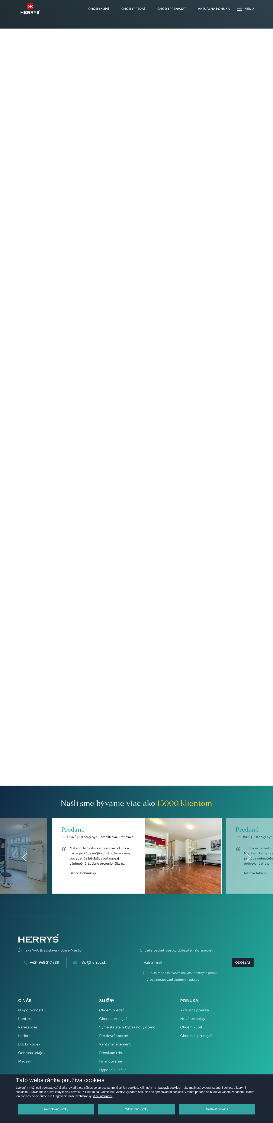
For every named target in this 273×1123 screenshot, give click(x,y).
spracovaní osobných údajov (177, 980)
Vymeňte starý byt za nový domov (128, 1027)
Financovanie (110, 1061)
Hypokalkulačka (112, 1070)
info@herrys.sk (93, 962)
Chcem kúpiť (191, 1027)
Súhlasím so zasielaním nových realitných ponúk (182, 973)
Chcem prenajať (113, 1018)
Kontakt (25, 1018)
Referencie (27, 1027)
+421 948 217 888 (44, 962)
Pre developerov (113, 1036)
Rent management (115, 1044)
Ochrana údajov (31, 1053)
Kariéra (24, 1036)
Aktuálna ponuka (194, 1010)
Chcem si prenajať (196, 1036)
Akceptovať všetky (56, 1109)
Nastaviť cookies (217, 1109)
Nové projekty (192, 1018)
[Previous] (24, 857)
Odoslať (242, 963)
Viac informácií (103, 1096)
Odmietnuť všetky (136, 1109)
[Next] (248, 857)
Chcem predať (111, 1010)
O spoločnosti (30, 1010)
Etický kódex (29, 1044)
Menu (245, 9)
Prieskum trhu (111, 1053)
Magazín (25, 1061)
